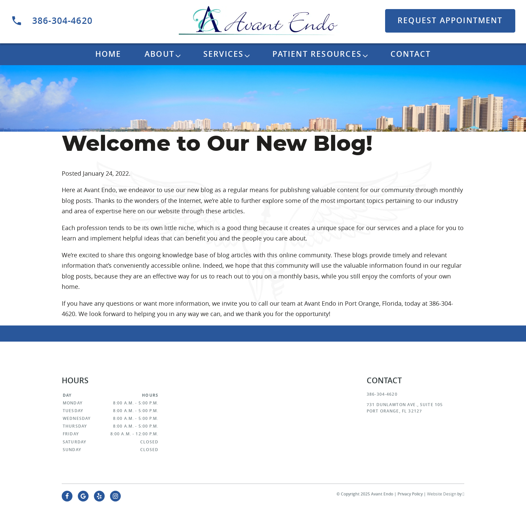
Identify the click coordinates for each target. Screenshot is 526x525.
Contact (410, 54)
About (159, 54)
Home (108, 54)
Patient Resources (317, 54)
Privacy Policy (410, 494)
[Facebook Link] (67, 496)
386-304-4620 (52, 21)
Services (223, 54)
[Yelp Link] (99, 496)
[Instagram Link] (115, 496)
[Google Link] (83, 496)
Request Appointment (450, 20)
